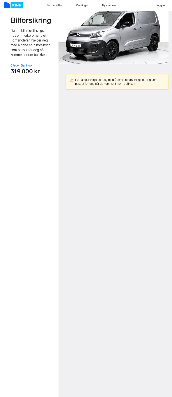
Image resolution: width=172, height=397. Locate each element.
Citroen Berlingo (21, 65)
